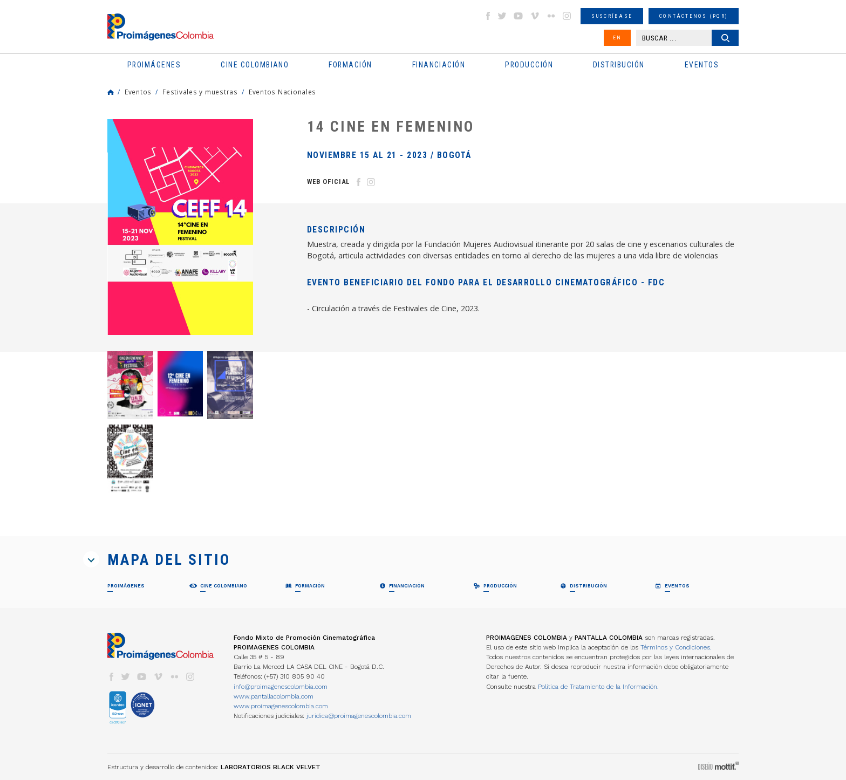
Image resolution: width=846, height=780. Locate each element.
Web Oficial (328, 181)
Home (110, 92)
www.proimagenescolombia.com (281, 706)
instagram (567, 16)
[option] (180, 227)
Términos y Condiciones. (676, 647)
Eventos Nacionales (282, 91)
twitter (502, 16)
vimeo (534, 16)
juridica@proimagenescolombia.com (358, 716)
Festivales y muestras (200, 91)
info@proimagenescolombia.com (281, 686)
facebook (488, 16)
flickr (550, 16)
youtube (518, 16)
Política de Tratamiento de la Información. (598, 686)
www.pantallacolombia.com (273, 696)
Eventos (138, 91)
